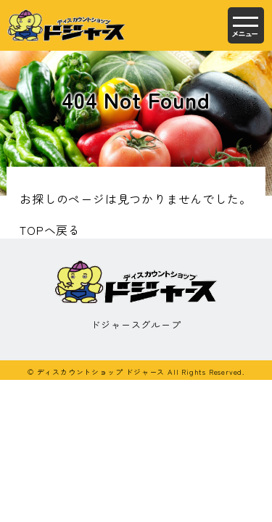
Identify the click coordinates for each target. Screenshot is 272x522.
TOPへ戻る (50, 230)
